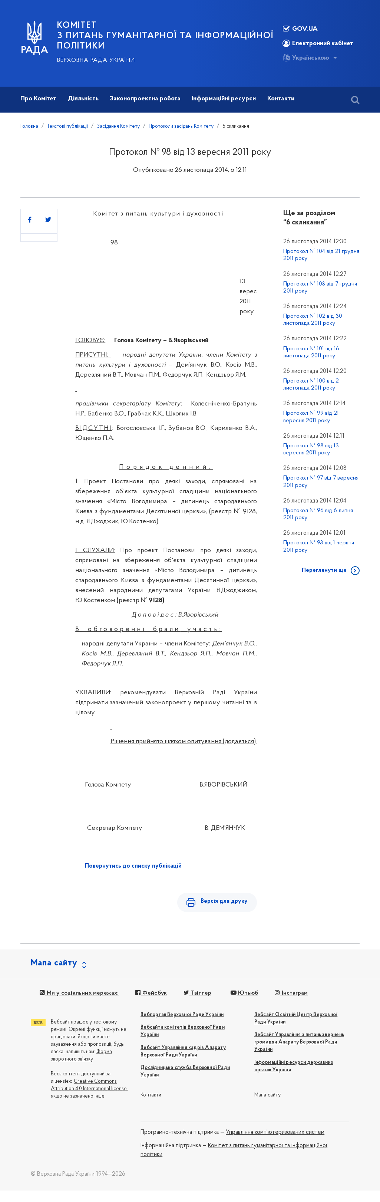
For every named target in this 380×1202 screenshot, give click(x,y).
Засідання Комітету (118, 126)
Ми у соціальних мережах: (79, 994)
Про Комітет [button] (38, 98)
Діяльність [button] (83, 98)
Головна (29, 126)
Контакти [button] (280, 98)
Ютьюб (243, 994)
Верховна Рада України (96, 60)
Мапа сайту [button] (54, 964)
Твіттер (197, 994)
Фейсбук (150, 994)
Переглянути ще (324, 570)
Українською (305, 57)
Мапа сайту (267, 1096)
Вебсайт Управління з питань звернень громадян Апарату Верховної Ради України (299, 1044)
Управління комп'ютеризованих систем (275, 1133)
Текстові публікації (67, 126)
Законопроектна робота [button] (145, 98)
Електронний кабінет (317, 43)
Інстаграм (290, 994)
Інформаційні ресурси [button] (224, 98)
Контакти (151, 1096)
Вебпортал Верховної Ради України (182, 1016)
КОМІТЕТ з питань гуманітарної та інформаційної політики (165, 36)
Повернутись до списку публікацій (133, 866)
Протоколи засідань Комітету (181, 126)
